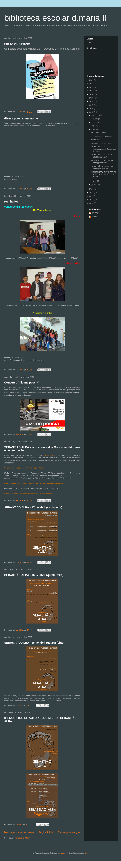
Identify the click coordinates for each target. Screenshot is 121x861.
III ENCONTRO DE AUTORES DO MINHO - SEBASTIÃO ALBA (103, 174)
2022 (91, 87)
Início (91, 42)
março (94, 181)
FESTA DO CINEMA (17, 43)
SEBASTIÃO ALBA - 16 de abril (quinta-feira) (33, 575)
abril (94, 129)
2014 (91, 189)
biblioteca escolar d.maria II (55, 17)
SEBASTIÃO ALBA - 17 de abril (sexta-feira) (33, 507)
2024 (91, 80)
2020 (91, 94)
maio (94, 126)
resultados (11, 201)
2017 (91, 105)
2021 (91, 91)
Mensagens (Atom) (22, 838)
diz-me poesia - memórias (21, 118)
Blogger (88, 853)
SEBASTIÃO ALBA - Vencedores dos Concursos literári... (103, 149)
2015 (91, 112)
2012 (91, 196)
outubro (95, 119)
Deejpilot (64, 853)
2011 (91, 200)
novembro (96, 115)
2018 (91, 101)
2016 (91, 109)
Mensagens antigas (69, 832)
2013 (91, 192)
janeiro (95, 184)
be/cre (94, 217)
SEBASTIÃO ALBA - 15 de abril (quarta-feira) (34, 642)
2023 (91, 84)
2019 (91, 98)
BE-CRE (95, 213)
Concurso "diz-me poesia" (21, 382)
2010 (91, 203)
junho (94, 122)
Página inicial (46, 832)
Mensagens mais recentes (19, 832)
